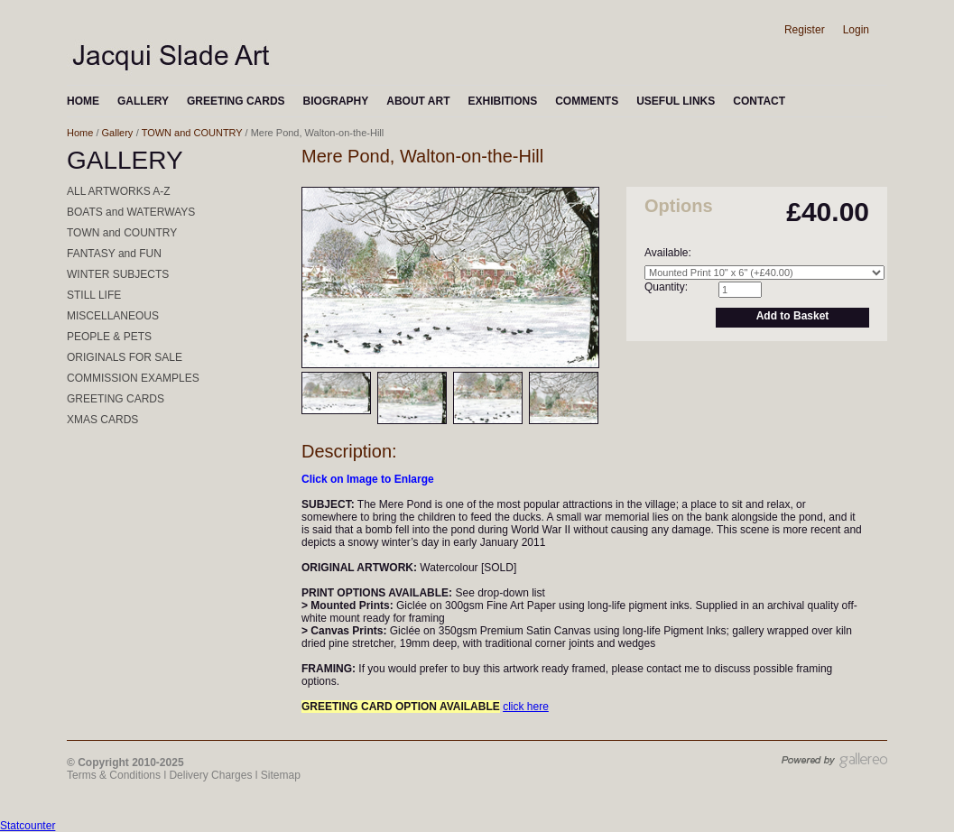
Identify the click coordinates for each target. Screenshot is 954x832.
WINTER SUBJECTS (118, 274)
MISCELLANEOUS (113, 316)
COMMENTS (586, 101)
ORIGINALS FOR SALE (124, 357)
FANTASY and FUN (114, 253)
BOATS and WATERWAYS (131, 212)
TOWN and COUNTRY (192, 132)
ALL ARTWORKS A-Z (119, 191)
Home (80, 132)
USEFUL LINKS (675, 101)
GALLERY (143, 101)
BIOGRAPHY (336, 101)
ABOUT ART (417, 101)
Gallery (118, 132)
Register (804, 29)
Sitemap (281, 775)
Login (856, 29)
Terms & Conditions (114, 775)
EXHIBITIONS (502, 101)
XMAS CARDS (102, 419)
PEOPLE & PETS (109, 336)
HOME (83, 101)
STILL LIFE (94, 295)
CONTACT (759, 101)
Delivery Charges (210, 775)
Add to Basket (792, 316)
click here (526, 706)
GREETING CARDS (236, 101)
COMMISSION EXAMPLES (133, 378)
